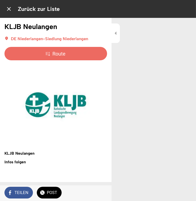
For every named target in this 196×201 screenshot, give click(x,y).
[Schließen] (9, 9)
